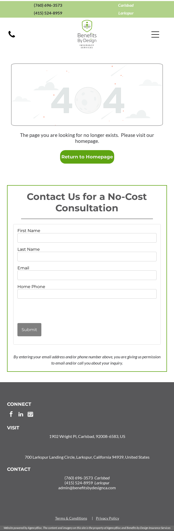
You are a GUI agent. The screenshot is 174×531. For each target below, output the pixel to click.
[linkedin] (21, 415)
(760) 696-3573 (48, 5)
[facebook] (11, 415)
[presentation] (47, 310)
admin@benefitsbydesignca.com (87, 487)
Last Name (28, 249)
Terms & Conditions (71, 518)
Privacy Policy (107, 518)
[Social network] (30, 415)
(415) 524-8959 (48, 12)
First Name (28, 230)
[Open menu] (155, 34)
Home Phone (31, 286)
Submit (29, 329)
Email (23, 268)
